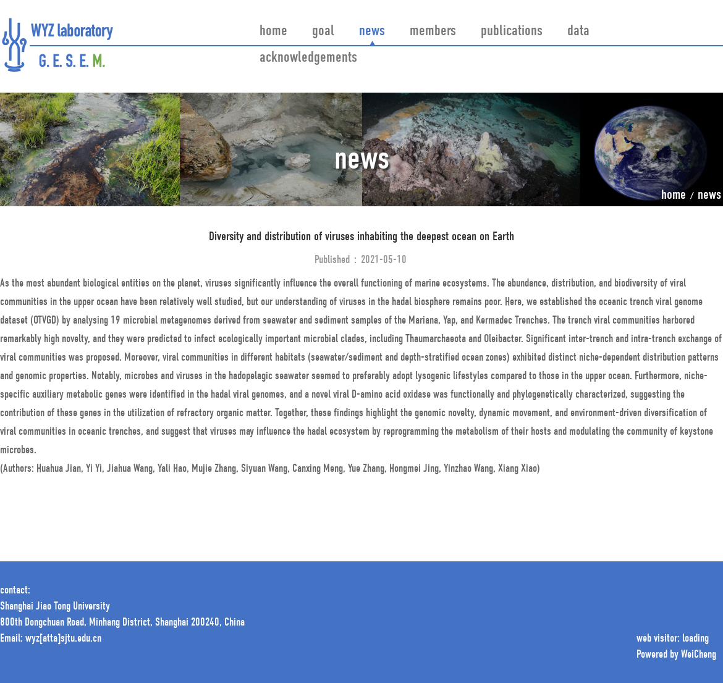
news (372, 31)
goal (323, 31)
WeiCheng (698, 655)
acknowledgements (308, 58)
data (578, 31)
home (273, 31)
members (433, 31)
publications (512, 31)
